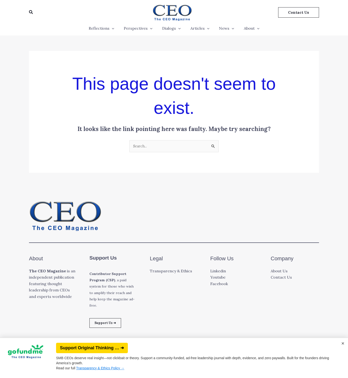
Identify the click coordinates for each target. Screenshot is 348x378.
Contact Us (281, 277)
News (223, 28)
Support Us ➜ (108, 324)
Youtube (217, 277)
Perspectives (141, 28)
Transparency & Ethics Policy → (100, 368)
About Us (279, 271)
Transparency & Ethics (171, 271)
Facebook (219, 284)
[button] (31, 12)
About (247, 28)
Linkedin (218, 271)
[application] (116, 28)
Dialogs (172, 28)
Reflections (106, 28)
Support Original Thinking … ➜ (92, 347)
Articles (199, 28)
